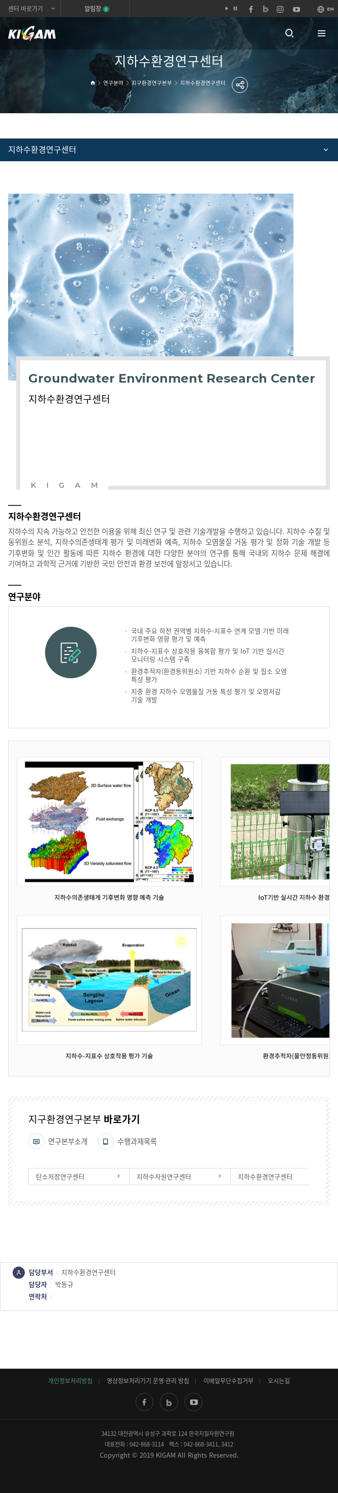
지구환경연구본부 (152, 82)
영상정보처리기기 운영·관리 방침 (148, 1380)
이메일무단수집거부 (228, 1380)
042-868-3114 (147, 1444)
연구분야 (113, 82)
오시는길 (279, 1380)
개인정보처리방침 (70, 1380)
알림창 (97, 8)
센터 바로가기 (25, 8)
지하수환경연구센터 (203, 82)
